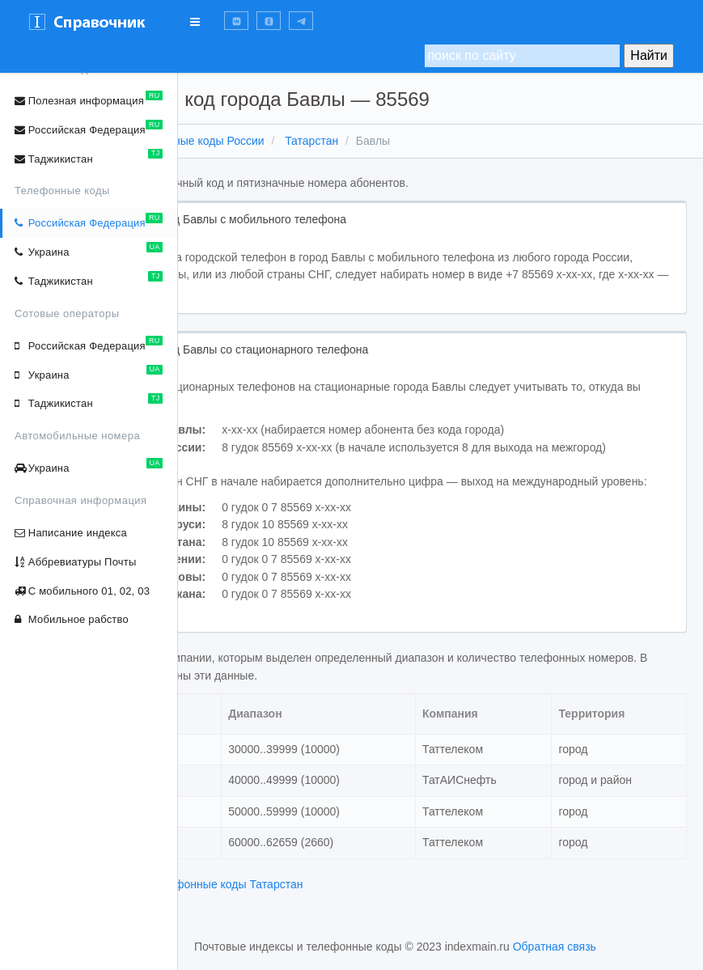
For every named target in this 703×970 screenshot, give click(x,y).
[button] (236, 20)
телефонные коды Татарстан (358, 918)
